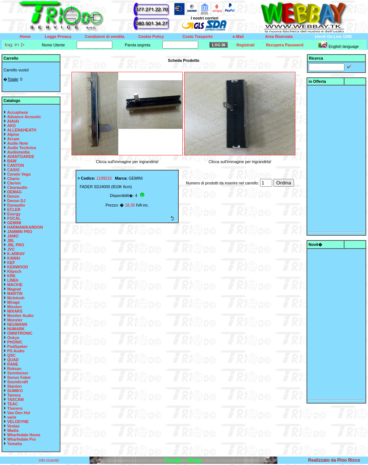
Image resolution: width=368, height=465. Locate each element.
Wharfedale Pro (21, 439)
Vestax (13, 426)
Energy (13, 214)
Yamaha (14, 443)
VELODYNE (18, 421)
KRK (11, 276)
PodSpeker (17, 346)
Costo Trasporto (197, 36)
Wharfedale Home (23, 435)
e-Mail (238, 36)
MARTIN (14, 293)
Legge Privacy (58, 36)
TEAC (12, 404)
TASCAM (15, 399)
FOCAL (14, 218)
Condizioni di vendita (104, 36)
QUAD (12, 359)
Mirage (13, 302)
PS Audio (15, 351)
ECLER (13, 209)
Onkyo (13, 337)
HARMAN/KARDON (25, 227)
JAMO (12, 236)
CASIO (13, 170)
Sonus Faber (19, 377)
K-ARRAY (16, 253)
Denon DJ (16, 200)
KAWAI (13, 258)
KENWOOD (17, 267)
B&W (11, 161)
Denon (13, 196)
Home (25, 36)
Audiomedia (18, 152)
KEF (11, 262)
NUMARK (15, 329)
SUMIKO (15, 390)
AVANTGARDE (20, 156)
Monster (14, 320)
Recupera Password (285, 45)
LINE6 (12, 280)
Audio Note (17, 143)
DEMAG (14, 192)
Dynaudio (16, 205)
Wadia (12, 430)
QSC (11, 355)
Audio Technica (21, 147)
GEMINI (14, 223)
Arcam (13, 139)
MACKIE (14, 284)
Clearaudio (17, 187)
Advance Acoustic (24, 117)
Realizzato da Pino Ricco (334, 460)
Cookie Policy (151, 36)
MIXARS (14, 311)
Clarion (14, 183)
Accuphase (17, 112)
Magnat (14, 289)
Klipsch (14, 271)
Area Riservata (279, 36)
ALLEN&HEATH (21, 130)
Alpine (13, 134)
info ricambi (49, 460)
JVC (11, 249)
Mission (14, 306)
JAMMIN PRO (19, 231)
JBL (10, 240)
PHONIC (14, 342)
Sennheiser (17, 373)
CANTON (15, 165)
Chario (13, 178)
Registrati (245, 45)
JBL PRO (15, 245)
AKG (11, 125)
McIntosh (15, 298)
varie (11, 417)
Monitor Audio (20, 315)
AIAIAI (13, 121)
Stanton (14, 386)
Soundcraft (17, 382)
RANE (12, 364)
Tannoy (14, 395)
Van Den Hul (18, 413)
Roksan (14, 368)
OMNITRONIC (19, 333)
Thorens (14, 408)
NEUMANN (17, 324)
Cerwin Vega (18, 174)
